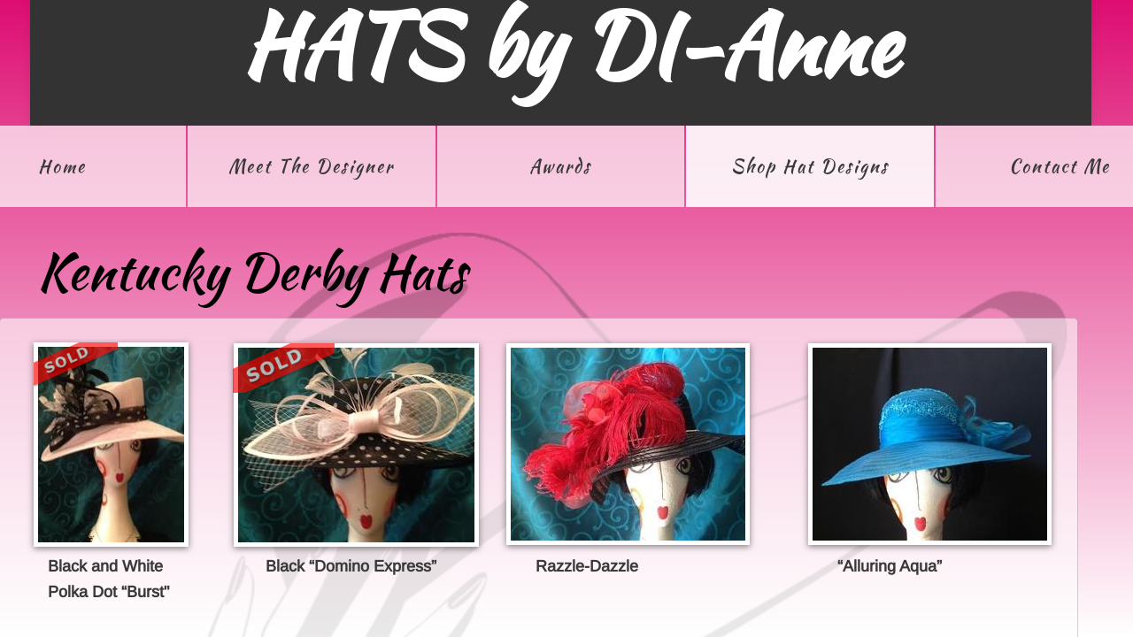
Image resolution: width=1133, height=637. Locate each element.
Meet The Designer (311, 166)
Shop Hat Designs (810, 166)
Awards (560, 166)
